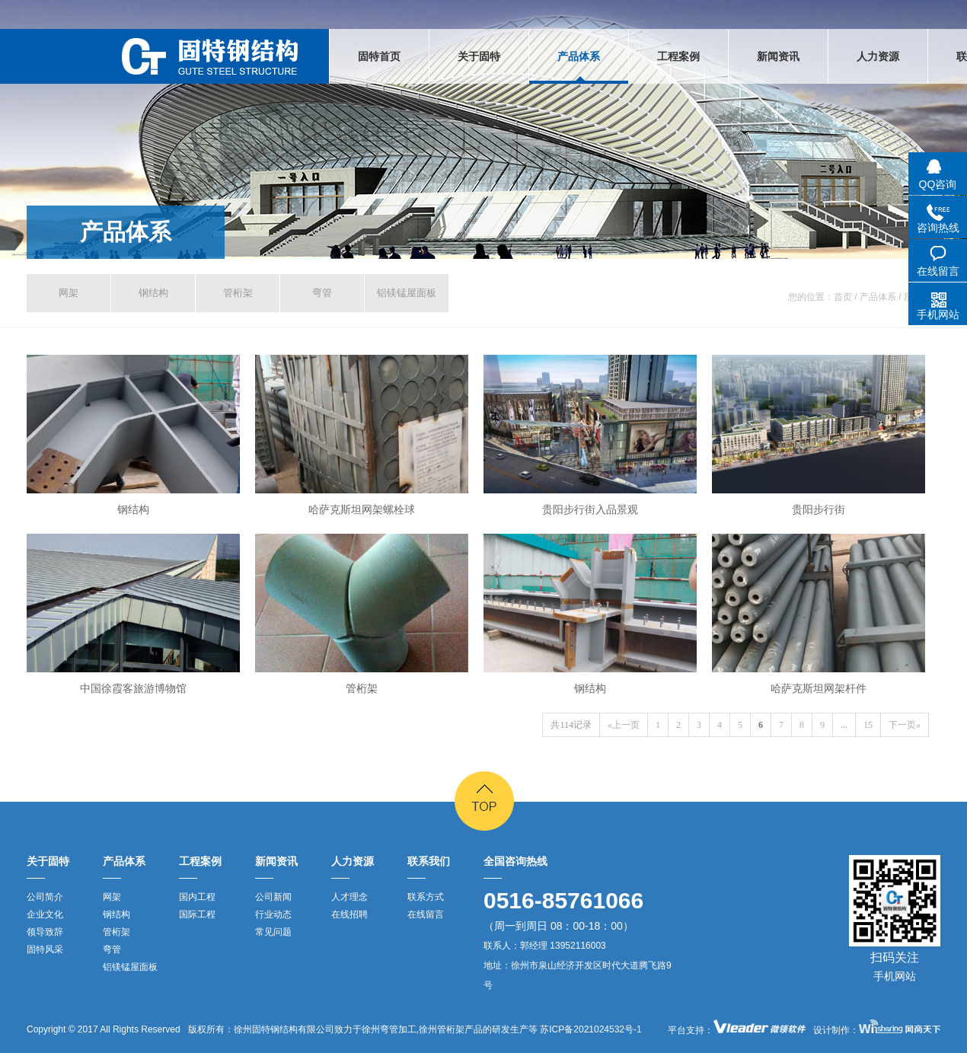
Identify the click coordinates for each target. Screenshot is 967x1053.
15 (868, 725)
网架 (68, 292)
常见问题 (273, 932)
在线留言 (425, 914)
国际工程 (197, 914)
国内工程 (197, 897)
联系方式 (425, 897)
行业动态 (273, 914)
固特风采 (45, 949)
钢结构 (153, 292)
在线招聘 (349, 914)
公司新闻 (273, 897)
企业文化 (45, 914)
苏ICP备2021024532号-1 (590, 1029)
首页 (843, 297)
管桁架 (238, 292)
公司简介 (45, 897)
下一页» (905, 725)
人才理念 (349, 897)
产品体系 (125, 231)
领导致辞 (45, 932)
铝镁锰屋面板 (406, 292)
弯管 (322, 292)
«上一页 (624, 725)
